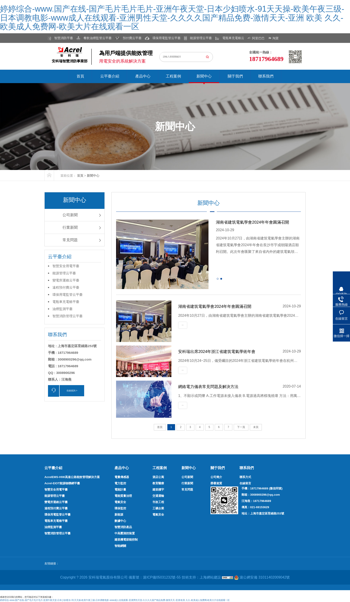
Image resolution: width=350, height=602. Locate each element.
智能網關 (120, 545)
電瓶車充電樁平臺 (65, 302)
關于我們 (235, 76)
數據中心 (120, 520)
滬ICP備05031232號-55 (162, 577)
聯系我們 (265, 76)
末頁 (255, 427)
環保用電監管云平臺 (67, 294)
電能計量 (120, 489)
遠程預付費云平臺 (65, 287)
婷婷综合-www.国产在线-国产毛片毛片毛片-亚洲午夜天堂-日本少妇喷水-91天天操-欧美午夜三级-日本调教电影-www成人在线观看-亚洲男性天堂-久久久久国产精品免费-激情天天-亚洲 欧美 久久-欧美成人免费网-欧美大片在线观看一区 (172, 17)
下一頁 (241, 427)
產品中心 (142, 76)
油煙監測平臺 (62, 309)
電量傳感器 (122, 477)
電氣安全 (120, 502)
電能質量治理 (123, 495)
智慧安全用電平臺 (65, 266)
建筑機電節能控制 (126, 539)
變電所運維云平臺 (65, 280)
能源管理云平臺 (64, 273)
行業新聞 (70, 227)
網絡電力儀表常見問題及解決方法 (208, 386)
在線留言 (245, 483)
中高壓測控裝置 (125, 533)
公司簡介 (216, 477)
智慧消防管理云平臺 (67, 316)
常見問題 (70, 240)
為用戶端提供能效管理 (126, 53)
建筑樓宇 (158, 489)
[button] (218, 279)
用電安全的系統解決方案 (122, 61)
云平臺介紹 (109, 76)
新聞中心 (204, 76)
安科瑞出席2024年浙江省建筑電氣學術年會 (216, 351)
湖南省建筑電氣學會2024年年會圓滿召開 (252, 222)
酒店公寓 (158, 477)
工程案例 (173, 76)
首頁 (80, 76)
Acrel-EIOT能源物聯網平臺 (62, 483)
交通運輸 (158, 495)
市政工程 (158, 502)
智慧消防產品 (123, 527)
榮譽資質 (216, 483)
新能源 (119, 514)
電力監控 (120, 483)
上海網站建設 (211, 577)
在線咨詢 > (72, 390)
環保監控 (120, 508)
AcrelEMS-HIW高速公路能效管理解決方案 (72, 477)
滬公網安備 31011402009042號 (262, 577)
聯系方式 (245, 477)
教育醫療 (158, 483)
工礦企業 (158, 508)
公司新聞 (70, 215)
